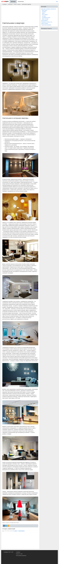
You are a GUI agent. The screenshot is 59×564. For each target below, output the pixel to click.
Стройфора (18, 552)
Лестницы (44, 16)
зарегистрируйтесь (22, 530)
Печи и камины (45, 14)
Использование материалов (21, 555)
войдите (15, 530)
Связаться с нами (19, 553)
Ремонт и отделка (44, 23)
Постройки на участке (46, 17)
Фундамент (44, 11)
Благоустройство (44, 20)
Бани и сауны (44, 10)
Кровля (43, 13)
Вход (57, 1)
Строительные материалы (46, 24)
